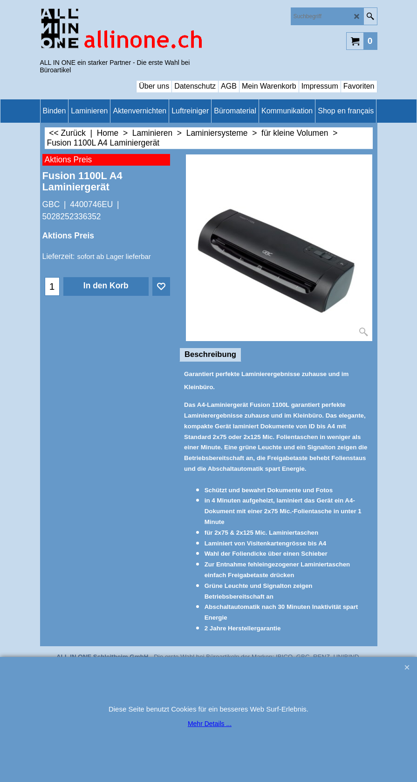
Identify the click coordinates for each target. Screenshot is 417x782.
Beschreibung (210, 354)
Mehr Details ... (210, 723)
